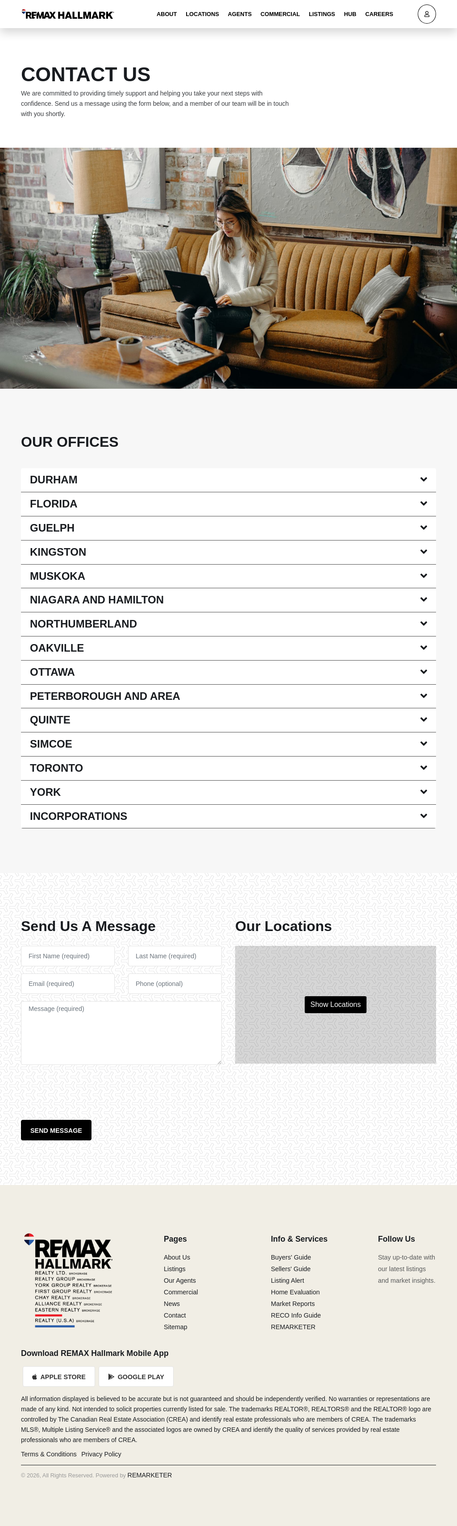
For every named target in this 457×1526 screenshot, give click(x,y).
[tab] (228, 480)
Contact (175, 1315)
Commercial (280, 14)
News (172, 1303)
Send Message (56, 1130)
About (167, 14)
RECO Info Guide (296, 1315)
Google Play (136, 1376)
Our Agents (180, 1280)
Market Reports (293, 1303)
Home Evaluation (295, 1292)
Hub (350, 14)
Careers (379, 14)
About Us (177, 1257)
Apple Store (59, 1376)
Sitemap (175, 1327)
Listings (322, 14)
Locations (202, 14)
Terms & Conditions (49, 1454)
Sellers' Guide (291, 1268)
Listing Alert (287, 1280)
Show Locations (336, 1004)
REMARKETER (293, 1327)
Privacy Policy (101, 1454)
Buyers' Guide (291, 1257)
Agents (240, 14)
